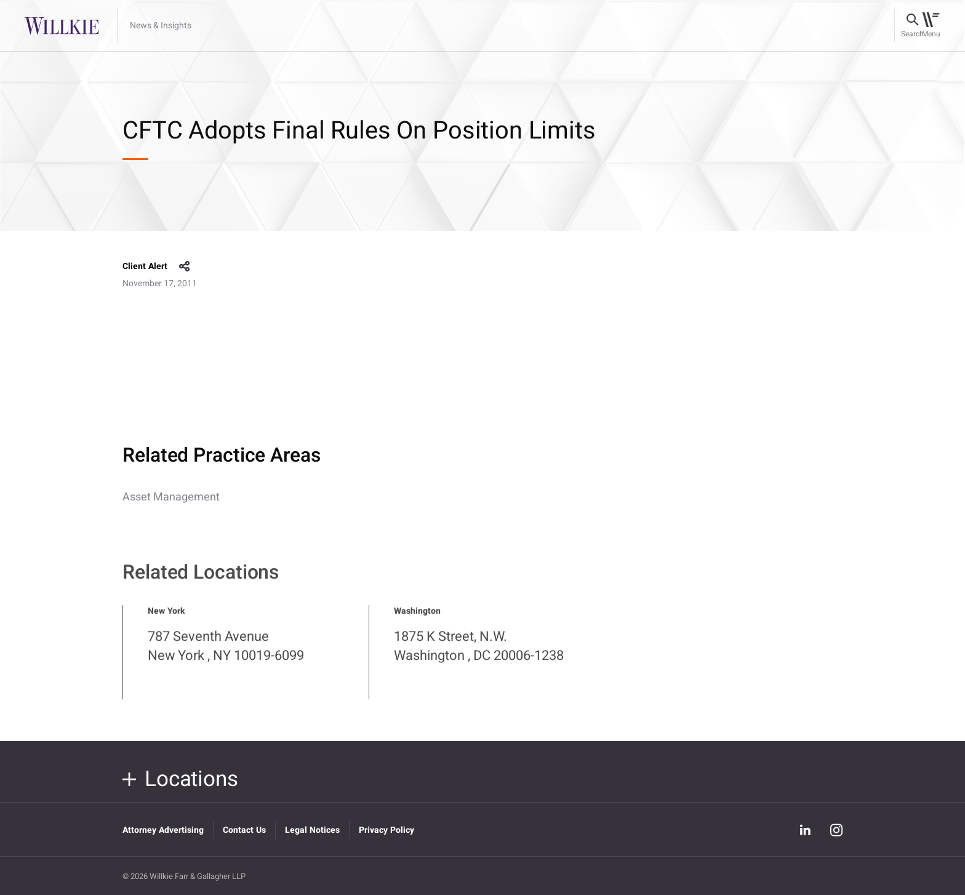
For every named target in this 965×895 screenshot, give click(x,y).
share (184, 266)
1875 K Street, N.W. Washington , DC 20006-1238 (479, 656)
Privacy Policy (386, 830)
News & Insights (160, 26)
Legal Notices (312, 830)
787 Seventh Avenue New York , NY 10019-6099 (226, 656)
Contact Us (244, 830)
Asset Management (171, 497)
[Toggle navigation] (930, 25)
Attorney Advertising (163, 830)
